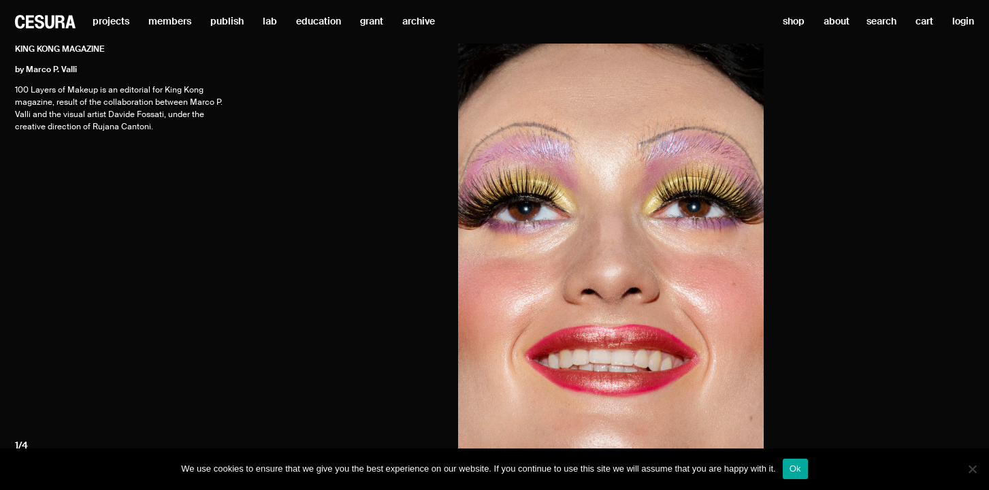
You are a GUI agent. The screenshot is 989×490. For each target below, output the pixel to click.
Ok (795, 468)
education (318, 22)
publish (227, 22)
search (881, 22)
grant (371, 22)
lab (270, 22)
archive (418, 22)
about (836, 22)
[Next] (865, 247)
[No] (972, 469)
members (169, 22)
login (963, 22)
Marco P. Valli (51, 70)
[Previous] (357, 247)
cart (924, 22)
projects (111, 22)
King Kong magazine (59, 50)
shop (794, 22)
